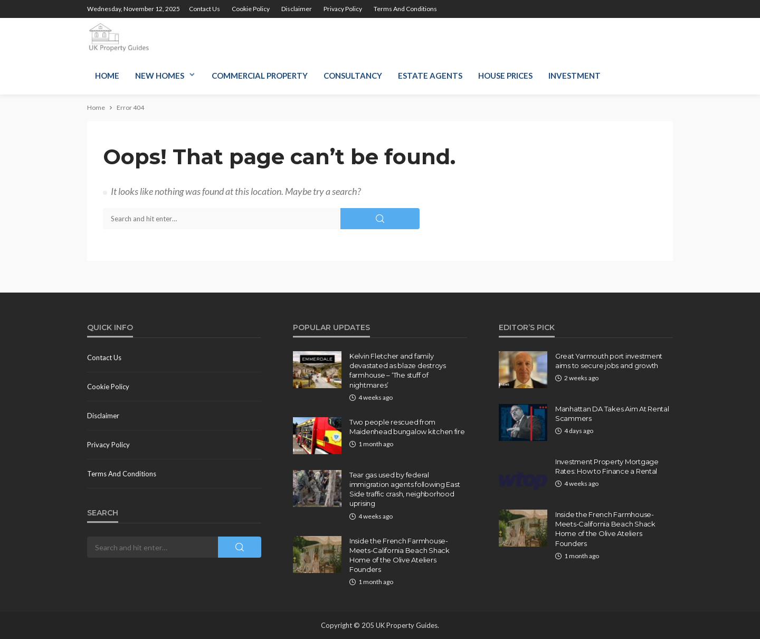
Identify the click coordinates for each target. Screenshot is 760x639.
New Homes (159, 75)
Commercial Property (260, 75)
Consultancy (353, 75)
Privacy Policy (343, 9)
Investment (574, 75)
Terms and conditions (405, 9)
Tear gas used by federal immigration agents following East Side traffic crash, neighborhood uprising (404, 489)
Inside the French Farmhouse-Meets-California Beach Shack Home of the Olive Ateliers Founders (399, 555)
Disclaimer (296, 9)
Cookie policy (251, 9)
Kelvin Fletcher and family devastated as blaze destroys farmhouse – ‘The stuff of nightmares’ (397, 370)
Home (107, 75)
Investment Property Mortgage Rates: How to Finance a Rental (607, 466)
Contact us (204, 9)
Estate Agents (430, 75)
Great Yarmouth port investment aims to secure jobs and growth (608, 361)
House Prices (505, 75)
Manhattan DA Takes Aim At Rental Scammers (612, 413)
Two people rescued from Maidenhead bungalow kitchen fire (407, 427)
